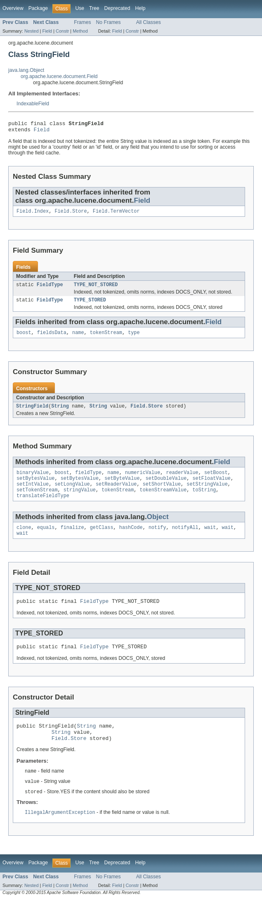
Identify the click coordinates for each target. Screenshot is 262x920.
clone (24, 539)
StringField (32, 412)
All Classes (148, 22)
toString (204, 499)
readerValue (182, 480)
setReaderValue (116, 493)
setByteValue (121, 486)
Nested (31, 30)
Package (38, 8)
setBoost (216, 480)
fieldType (88, 480)
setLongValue (72, 493)
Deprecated (117, 8)
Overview (13, 8)
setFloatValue (211, 486)
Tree (94, 8)
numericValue (142, 480)
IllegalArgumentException (60, 832)
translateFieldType (43, 506)
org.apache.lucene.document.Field (59, 76)
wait (210, 539)
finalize (72, 539)
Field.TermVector (116, 214)
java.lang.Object (26, 70)
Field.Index (33, 214)
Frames (82, 22)
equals (46, 539)
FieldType (50, 288)
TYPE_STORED (90, 304)
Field (47, 30)
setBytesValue (35, 486)
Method (80, 30)
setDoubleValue (166, 486)
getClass (101, 539)
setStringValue (207, 493)
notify (157, 539)
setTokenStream (37, 499)
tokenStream (106, 338)
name (78, 338)
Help (140, 8)
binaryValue (33, 480)
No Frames (108, 22)
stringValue (80, 499)
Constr (62, 30)
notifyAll (185, 539)
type (133, 338)
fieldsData (51, 338)
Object (158, 527)
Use (79, 8)
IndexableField (33, 104)
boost (24, 338)
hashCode (131, 539)
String (60, 412)
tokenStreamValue (163, 499)
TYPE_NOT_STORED (96, 288)
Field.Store (70, 214)
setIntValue (33, 493)
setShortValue (162, 493)
